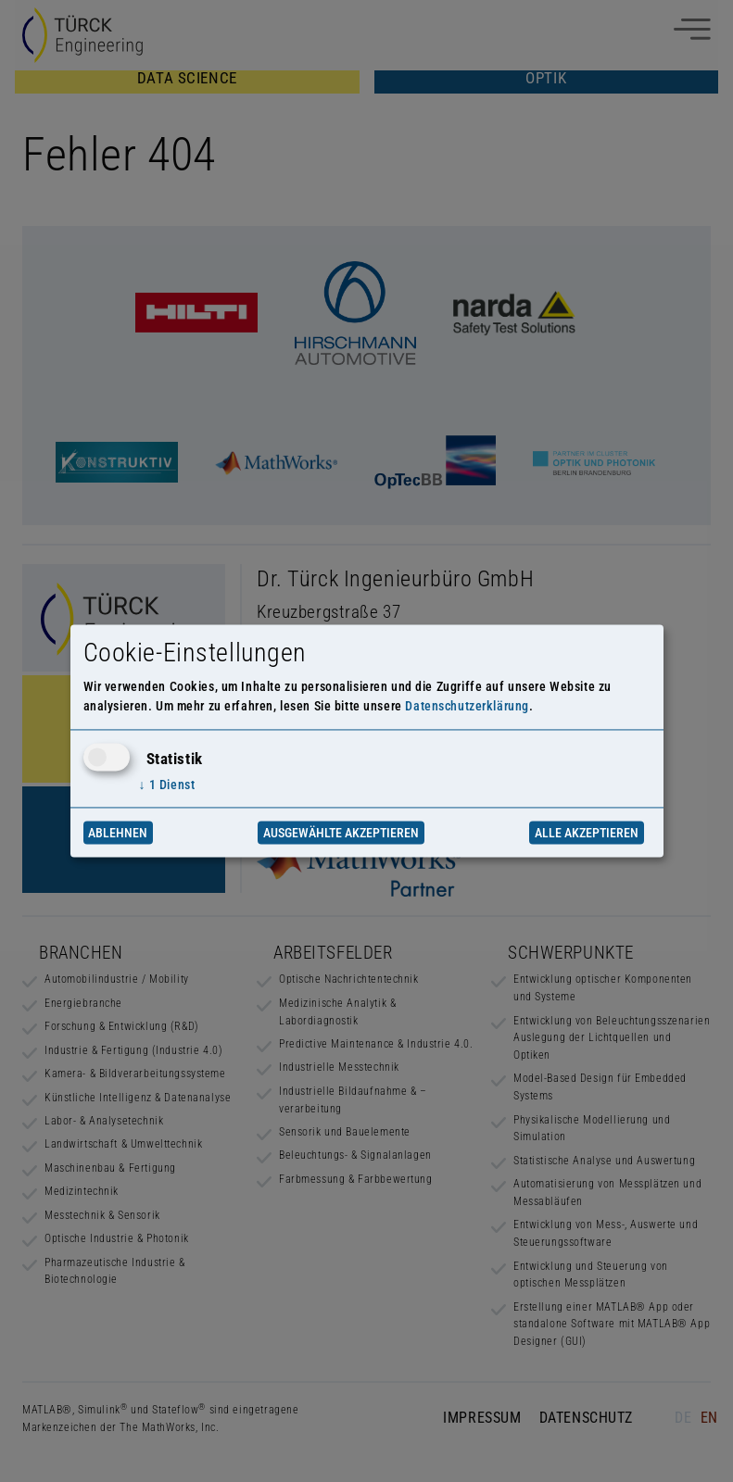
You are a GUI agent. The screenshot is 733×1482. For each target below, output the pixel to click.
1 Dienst (167, 784)
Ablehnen (117, 832)
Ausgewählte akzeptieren (341, 832)
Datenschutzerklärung (467, 706)
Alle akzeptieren (586, 832)
